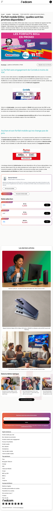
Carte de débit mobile (8, 453)
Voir (47, 205)
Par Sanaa (3, 64)
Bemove (21, 507)
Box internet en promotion (9, 437)
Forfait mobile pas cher (8, 434)
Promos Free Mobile (7, 441)
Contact (4, 495)
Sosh (3, 478)
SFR (3, 466)
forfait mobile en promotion (10, 139)
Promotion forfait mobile (21, 193)
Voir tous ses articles (9, 188)
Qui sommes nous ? (7, 493)
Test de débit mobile (7, 451)
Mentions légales (6, 486)
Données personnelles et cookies (10, 488)
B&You (4, 475)
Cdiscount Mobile (6, 468)
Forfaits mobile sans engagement (10, 439)
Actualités (8, 14)
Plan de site (5, 498)
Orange (4, 464)
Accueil (2, 14)
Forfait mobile (15, 14)
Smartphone (5, 449)
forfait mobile (10, 107)
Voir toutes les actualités (26, 399)
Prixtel (3, 471)
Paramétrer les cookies (8, 490)
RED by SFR (5, 473)
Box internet (5, 446)
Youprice (4, 480)
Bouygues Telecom (7, 461)
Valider (26, 422)
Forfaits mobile (6, 193)
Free (3, 459)
